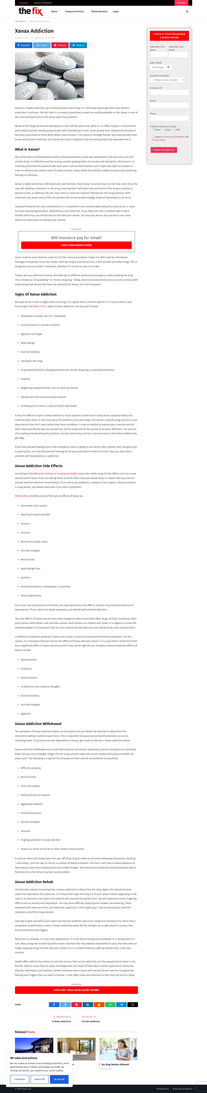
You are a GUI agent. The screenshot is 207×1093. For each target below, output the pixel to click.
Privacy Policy (158, 140)
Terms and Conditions (174, 137)
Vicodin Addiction (91, 1021)
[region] (39, 1070)
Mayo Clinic (40, 306)
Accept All (59, 1079)
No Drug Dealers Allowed (115, 1064)
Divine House (66, 1064)
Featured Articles (74, 11)
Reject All (40, 1079)
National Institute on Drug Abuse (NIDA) (55, 473)
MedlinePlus (21, 496)
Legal (116, 11)
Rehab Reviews (99, 11)
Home (54, 11)
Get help (181, 3)
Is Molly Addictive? (61, 1021)
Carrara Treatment (42, 3)
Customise (19, 1079)
